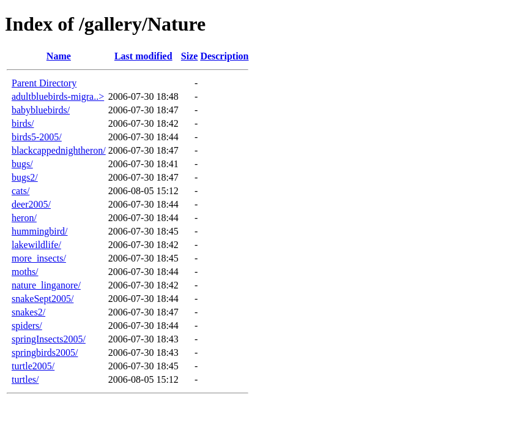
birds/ (23, 123)
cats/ (20, 191)
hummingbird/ (40, 231)
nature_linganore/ (46, 285)
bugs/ (22, 164)
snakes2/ (28, 312)
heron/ (24, 218)
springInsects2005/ (49, 339)
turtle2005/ (33, 366)
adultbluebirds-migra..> (58, 96)
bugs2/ (25, 177)
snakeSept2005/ (42, 298)
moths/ (25, 271)
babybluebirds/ (41, 110)
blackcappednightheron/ (59, 150)
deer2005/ (31, 204)
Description (224, 56)
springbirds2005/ (45, 352)
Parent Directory (44, 83)
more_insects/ (39, 258)
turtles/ (25, 379)
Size (189, 56)
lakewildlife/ (36, 244)
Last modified (143, 56)
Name (58, 56)
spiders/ (27, 325)
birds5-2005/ (37, 137)
